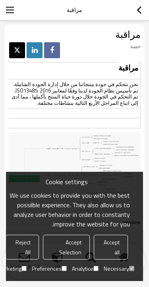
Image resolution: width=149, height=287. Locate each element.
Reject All (23, 247)
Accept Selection (70, 247)
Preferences (49, 268)
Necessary (119, 268)
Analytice (85, 268)
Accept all (112, 247)
